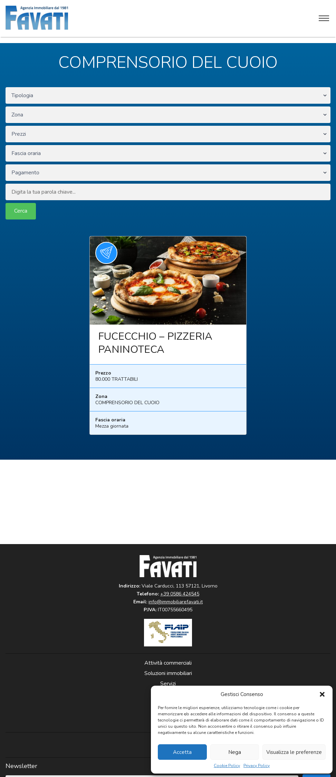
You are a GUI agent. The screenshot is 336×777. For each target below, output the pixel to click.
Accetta (182, 752)
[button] (322, 694)
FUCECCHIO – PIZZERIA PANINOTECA (155, 343)
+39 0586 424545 (179, 594)
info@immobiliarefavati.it (175, 602)
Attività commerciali (168, 663)
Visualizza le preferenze (294, 752)
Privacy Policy (256, 765)
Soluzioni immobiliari (168, 673)
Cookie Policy (227, 765)
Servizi (168, 683)
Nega (234, 752)
